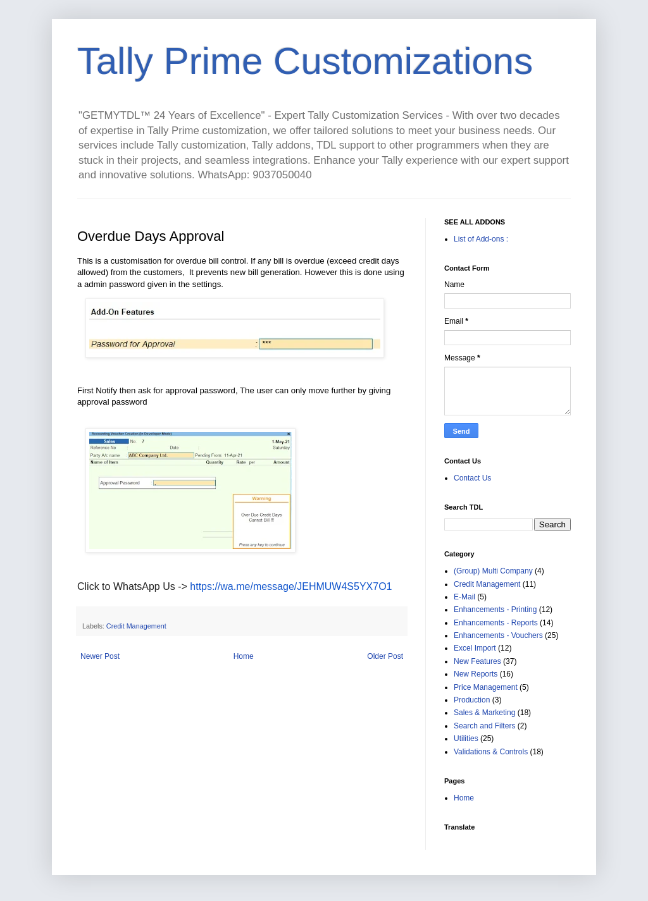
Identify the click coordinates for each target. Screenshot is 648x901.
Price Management (486, 687)
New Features (477, 661)
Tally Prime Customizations (305, 61)
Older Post (385, 656)
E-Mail (464, 596)
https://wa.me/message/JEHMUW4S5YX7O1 (291, 586)
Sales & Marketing (484, 712)
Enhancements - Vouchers (498, 635)
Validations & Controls (491, 751)
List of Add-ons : (481, 239)
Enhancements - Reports (496, 622)
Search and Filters (484, 725)
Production (472, 700)
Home (244, 656)
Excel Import (475, 648)
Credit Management (136, 626)
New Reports (475, 674)
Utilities (466, 738)
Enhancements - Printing (495, 609)
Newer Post (100, 656)
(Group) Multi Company (493, 571)
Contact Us (472, 478)
